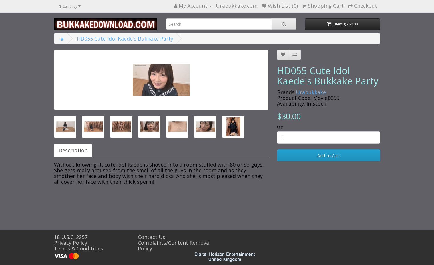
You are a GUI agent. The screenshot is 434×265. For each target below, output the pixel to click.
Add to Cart (328, 155)
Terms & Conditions (78, 248)
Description (73, 150)
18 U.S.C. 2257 (70, 237)
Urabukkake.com (237, 5)
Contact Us (151, 237)
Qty (280, 126)
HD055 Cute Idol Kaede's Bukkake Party (125, 38)
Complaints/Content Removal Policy (174, 245)
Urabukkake (311, 92)
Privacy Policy (70, 242)
